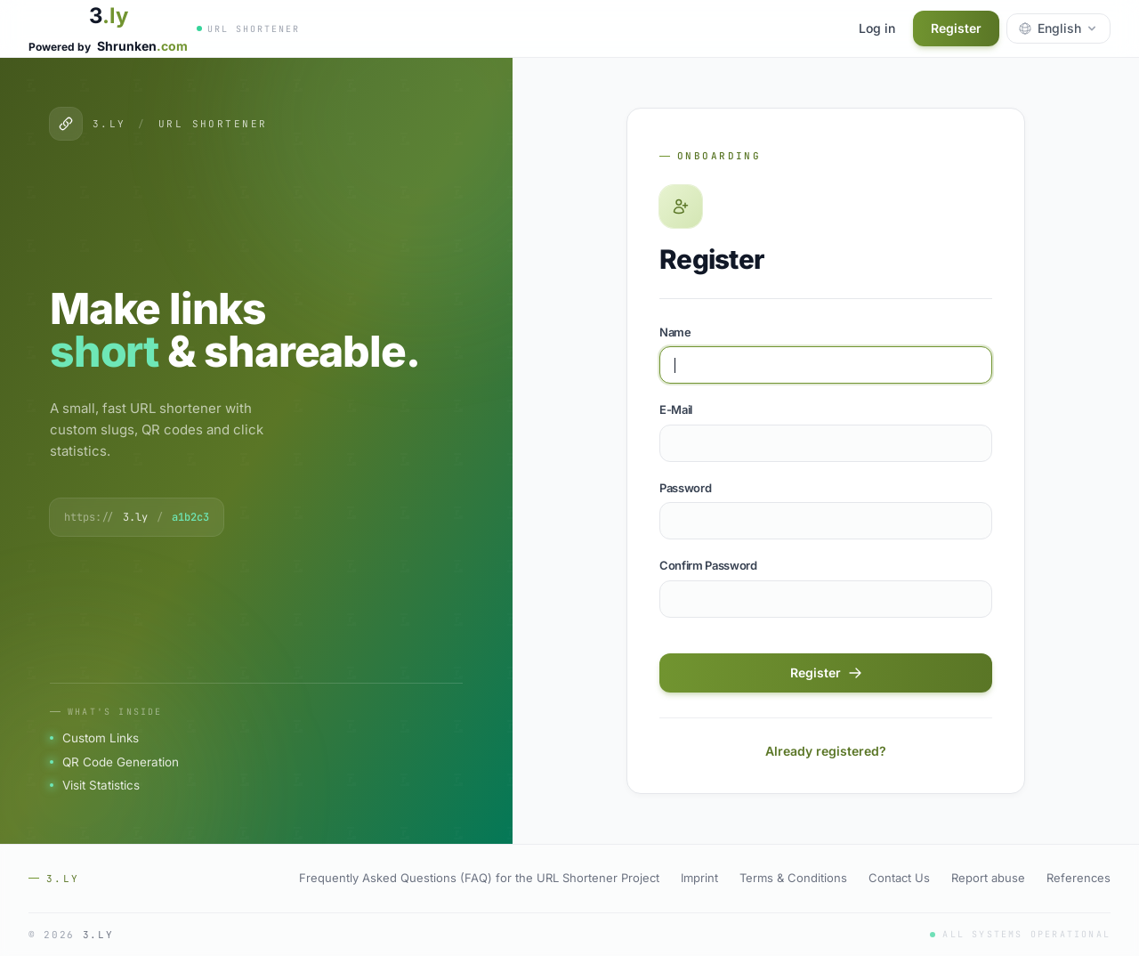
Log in (877, 28)
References (1078, 878)
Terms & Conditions (793, 878)
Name (675, 332)
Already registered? (825, 750)
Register (956, 28)
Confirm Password (708, 565)
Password (685, 488)
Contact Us (899, 878)
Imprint (699, 878)
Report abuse (988, 878)
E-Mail (675, 409)
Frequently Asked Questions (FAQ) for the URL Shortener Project (479, 878)
